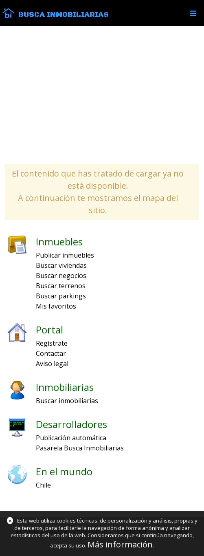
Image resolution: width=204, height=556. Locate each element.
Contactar (51, 353)
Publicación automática (71, 437)
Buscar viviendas (61, 265)
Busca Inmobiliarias (63, 14)
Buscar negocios (61, 275)
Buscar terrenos (61, 285)
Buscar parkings (61, 295)
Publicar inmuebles (65, 255)
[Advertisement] (102, 95)
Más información (120, 544)
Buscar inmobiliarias (67, 400)
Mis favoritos (56, 306)
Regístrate (52, 343)
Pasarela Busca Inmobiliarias (80, 447)
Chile (43, 485)
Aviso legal (52, 363)
